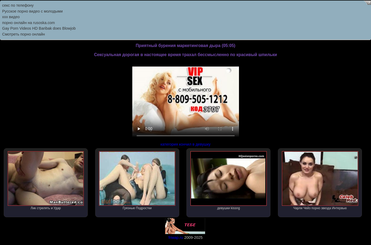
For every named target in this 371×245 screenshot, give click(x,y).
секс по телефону (18, 5)
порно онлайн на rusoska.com (28, 23)
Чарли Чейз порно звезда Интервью (320, 180)
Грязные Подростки (137, 180)
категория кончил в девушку (186, 144)
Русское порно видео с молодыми (32, 11)
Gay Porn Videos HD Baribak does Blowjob (39, 28)
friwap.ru (175, 237)
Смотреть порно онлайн (23, 34)
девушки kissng (228, 180)
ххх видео (11, 17)
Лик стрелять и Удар (46, 180)
